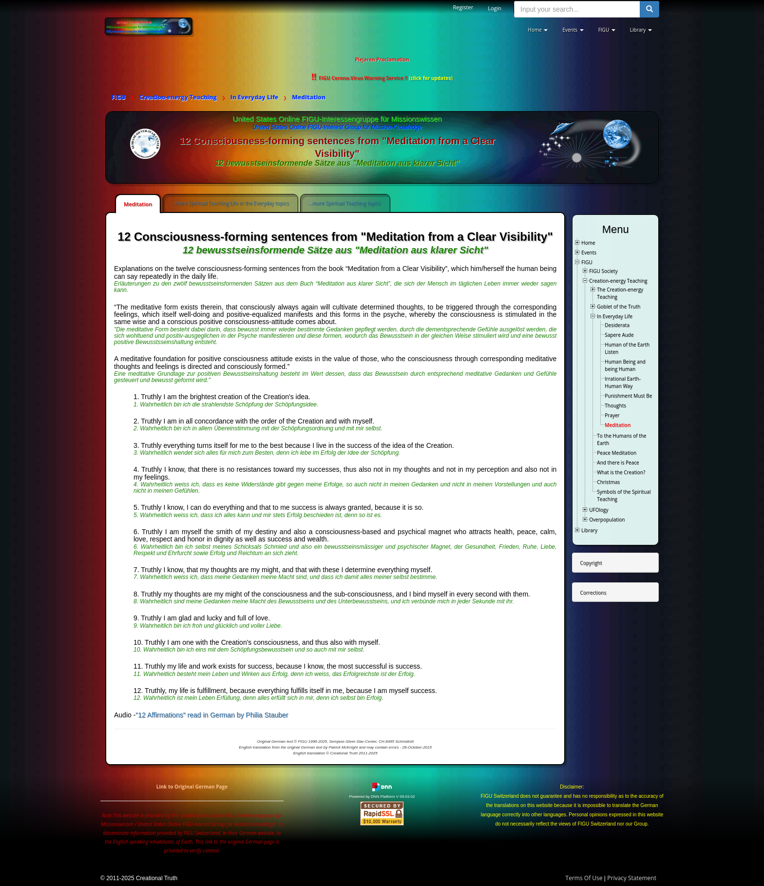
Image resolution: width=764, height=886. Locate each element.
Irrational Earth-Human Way (623, 382)
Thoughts (615, 405)
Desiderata (617, 325)
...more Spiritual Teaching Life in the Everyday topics (230, 203)
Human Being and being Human (625, 365)
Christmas (608, 482)
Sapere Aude (619, 334)
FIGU (586, 262)
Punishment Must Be (628, 395)
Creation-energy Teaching (618, 280)
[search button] (649, 9)
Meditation (138, 204)
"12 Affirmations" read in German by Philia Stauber (211, 715)
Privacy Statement (631, 878)
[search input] (577, 9)
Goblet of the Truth (618, 306)
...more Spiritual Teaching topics (344, 203)
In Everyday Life (614, 316)
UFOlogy (598, 509)
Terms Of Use (584, 878)
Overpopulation (607, 519)
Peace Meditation (616, 452)
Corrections (593, 592)
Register (463, 7)
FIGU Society (603, 271)
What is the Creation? (621, 472)
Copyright (591, 562)
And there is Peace (618, 462)
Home (588, 242)
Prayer (612, 415)
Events (588, 252)
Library (589, 530)
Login (494, 8)
